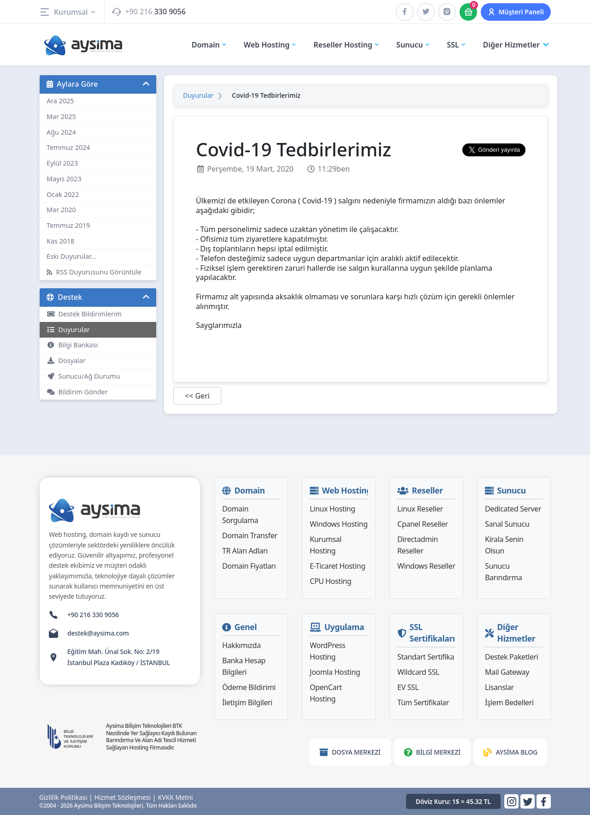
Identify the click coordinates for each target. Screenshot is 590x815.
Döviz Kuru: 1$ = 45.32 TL (453, 801)
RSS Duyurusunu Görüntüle (94, 272)
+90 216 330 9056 (93, 614)
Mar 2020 (61, 209)
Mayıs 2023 (64, 178)
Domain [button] (209, 45)
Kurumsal (68, 12)
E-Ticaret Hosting (337, 566)
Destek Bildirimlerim (84, 313)
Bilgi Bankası (72, 344)
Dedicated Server (513, 509)
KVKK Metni (175, 797)
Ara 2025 (60, 100)
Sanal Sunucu (507, 524)
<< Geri (197, 396)
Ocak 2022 (63, 194)
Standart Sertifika (425, 657)
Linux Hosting (332, 509)
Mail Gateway (507, 672)
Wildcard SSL (418, 672)
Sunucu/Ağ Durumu (83, 376)
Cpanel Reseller (422, 524)
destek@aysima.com (98, 633)
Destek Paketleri (511, 657)
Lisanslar (499, 687)
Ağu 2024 (61, 132)
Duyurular (68, 329)
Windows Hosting (338, 524)
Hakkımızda (241, 645)
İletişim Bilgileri (247, 702)
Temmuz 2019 (68, 225)
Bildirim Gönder (77, 391)
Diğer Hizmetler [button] (517, 45)
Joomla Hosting (335, 672)
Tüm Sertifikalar (423, 702)
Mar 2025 (61, 116)
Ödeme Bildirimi (249, 687)
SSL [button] (456, 45)
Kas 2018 (61, 241)
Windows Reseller (426, 566)
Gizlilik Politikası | (66, 797)
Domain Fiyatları (249, 566)
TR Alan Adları (245, 551)
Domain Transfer (249, 535)
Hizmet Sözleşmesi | (125, 797)
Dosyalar (66, 360)
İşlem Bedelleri (509, 702)
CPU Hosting (330, 581)
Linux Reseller (420, 509)
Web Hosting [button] (270, 45)
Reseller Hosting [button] (346, 45)
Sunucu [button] (413, 45)
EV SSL (408, 687)
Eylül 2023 (62, 163)
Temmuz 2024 (68, 147)
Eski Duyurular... (71, 256)
